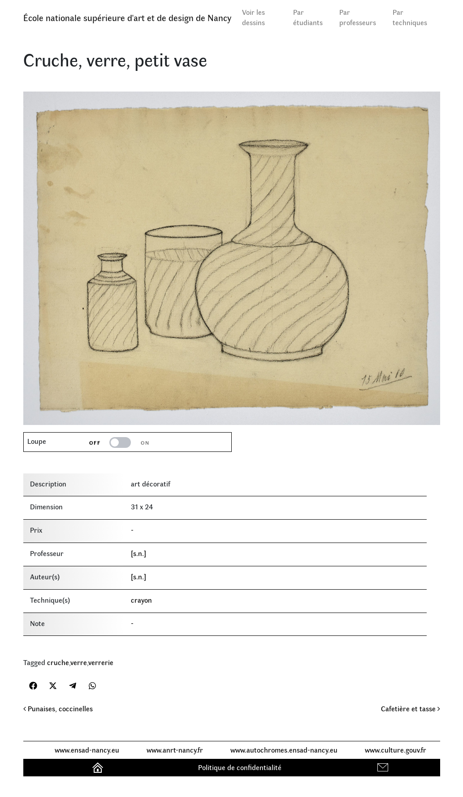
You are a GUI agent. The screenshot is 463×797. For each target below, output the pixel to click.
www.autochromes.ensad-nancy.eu (284, 749)
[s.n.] (138, 553)
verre (78, 662)
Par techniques (410, 17)
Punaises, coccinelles (58, 708)
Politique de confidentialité (239, 767)
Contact (384, 767)
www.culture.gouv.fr (395, 749)
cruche (58, 662)
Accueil (98, 767)
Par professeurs (357, 17)
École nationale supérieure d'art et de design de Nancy (127, 17)
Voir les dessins (253, 17)
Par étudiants (308, 17)
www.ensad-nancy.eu (87, 749)
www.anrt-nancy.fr (175, 749)
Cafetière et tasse (410, 708)
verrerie (100, 662)
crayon (141, 599)
